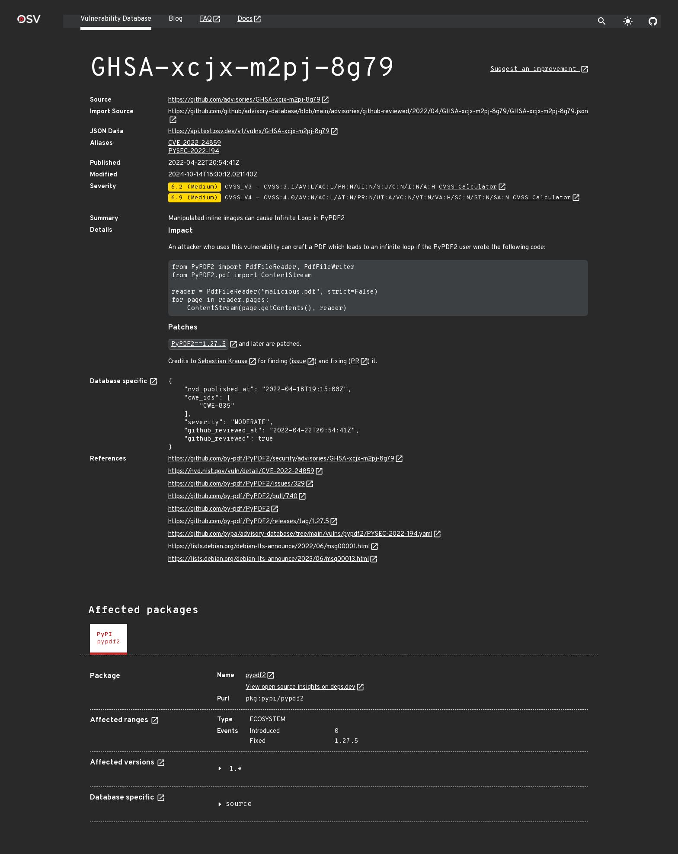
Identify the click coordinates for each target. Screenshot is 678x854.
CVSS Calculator (468, 187)
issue (298, 362)
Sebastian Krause (223, 362)
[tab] (108, 639)
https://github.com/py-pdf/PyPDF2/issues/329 (236, 484)
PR (355, 362)
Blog (175, 19)
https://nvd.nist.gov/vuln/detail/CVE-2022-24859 (241, 471)
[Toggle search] (602, 21)
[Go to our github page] (653, 21)
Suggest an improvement (535, 69)
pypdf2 (256, 676)
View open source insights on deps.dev (300, 687)
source (239, 804)
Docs (245, 19)
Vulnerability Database (115, 19)
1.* (235, 769)
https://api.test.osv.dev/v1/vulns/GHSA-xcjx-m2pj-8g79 (248, 132)
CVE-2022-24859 (194, 143)
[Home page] (29, 22)
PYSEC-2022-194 (193, 151)
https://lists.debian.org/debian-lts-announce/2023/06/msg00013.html (268, 559)
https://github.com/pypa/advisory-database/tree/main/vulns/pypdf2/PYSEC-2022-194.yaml (300, 534)
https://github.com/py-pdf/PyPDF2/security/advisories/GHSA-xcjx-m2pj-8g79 (281, 459)
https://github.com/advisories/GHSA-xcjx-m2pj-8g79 (244, 100)
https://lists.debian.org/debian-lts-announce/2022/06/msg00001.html (269, 547)
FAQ (206, 19)
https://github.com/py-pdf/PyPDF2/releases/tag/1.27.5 (248, 522)
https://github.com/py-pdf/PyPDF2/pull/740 (232, 497)
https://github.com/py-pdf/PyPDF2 (219, 509)
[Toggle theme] (627, 21)
